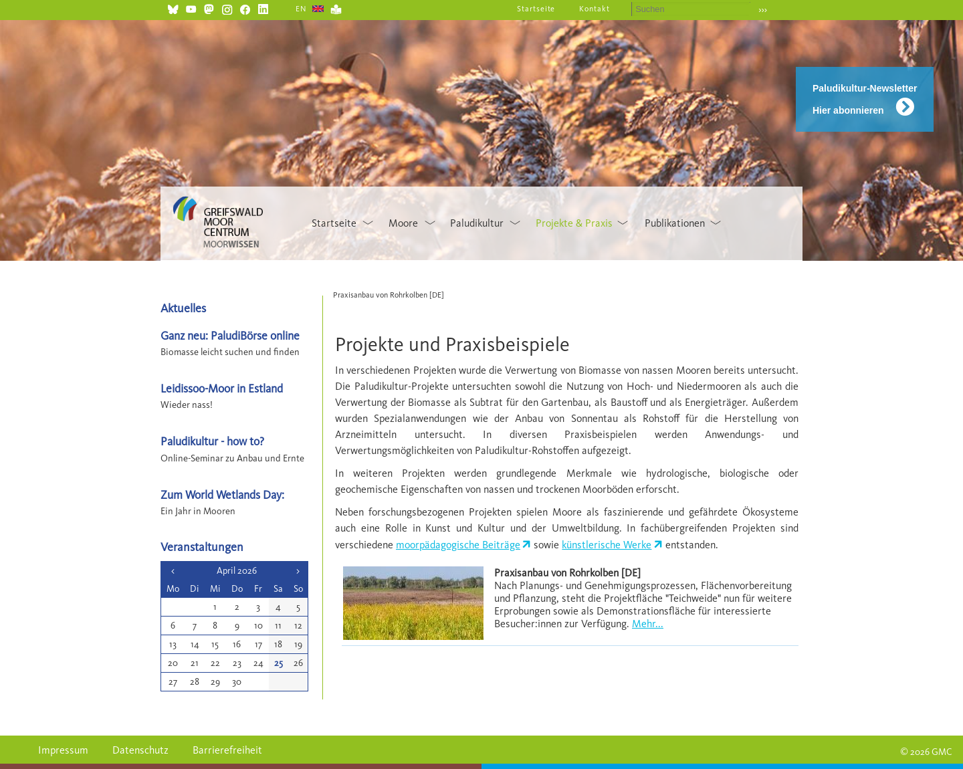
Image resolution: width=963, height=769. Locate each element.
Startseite (536, 8)
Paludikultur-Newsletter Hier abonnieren (865, 99)
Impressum (63, 750)
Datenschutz (140, 750)
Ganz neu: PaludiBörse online (230, 335)
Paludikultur (477, 223)
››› (762, 10)
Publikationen (675, 223)
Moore (403, 223)
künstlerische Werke (606, 544)
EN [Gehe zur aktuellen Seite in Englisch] (301, 8)
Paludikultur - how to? (212, 441)
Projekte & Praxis (574, 223)
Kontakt (594, 8)
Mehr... (647, 623)
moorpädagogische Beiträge (458, 544)
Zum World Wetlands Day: (222, 494)
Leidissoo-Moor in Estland (221, 388)
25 (278, 663)
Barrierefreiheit (227, 750)
